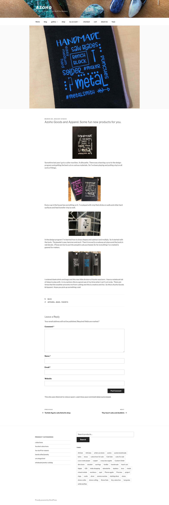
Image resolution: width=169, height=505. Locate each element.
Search (83, 440)
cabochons (39, 442)
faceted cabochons (42, 446)
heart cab (124, 464)
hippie (80, 468)
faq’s (113, 22)
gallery (54, 22)
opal (100, 472)
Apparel (51, 302)
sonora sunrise (102, 476)
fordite (106, 464)
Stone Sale (104, 480)
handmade (114, 464)
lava (122, 468)
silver (92, 476)
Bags (58, 302)
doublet (89, 464)
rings (79, 476)
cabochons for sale (97, 457)
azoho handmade (120, 453)
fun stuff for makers (42, 450)
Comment (49, 327)
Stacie (64, 119)
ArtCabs (88, 453)
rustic (86, 476)
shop (63, 22)
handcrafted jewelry (42, 454)
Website (48, 379)
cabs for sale (119, 457)
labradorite (106, 468)
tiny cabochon (116, 480)
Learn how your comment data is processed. (93, 397)
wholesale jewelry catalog (44, 462)
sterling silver (114, 476)
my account (74, 22)
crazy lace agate (106, 461)
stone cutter (82, 480)
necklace (93, 472)
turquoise (127, 480)
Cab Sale (109, 457)
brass (86, 457)
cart (95, 22)
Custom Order (119, 461)
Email (47, 367)
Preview (119, 472)
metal (129, 468)
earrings (98, 464)
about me (104, 22)
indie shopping (95, 468)
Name (48, 356)
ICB (86, 468)
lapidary (115, 468)
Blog (50, 299)
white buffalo (82, 484)
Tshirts (64, 302)
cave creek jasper (84, 461)
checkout (86, 22)
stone (124, 476)
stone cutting (93, 480)
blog (45, 22)
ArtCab (80, 453)
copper (95, 461)
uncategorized (40, 458)
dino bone (81, 464)
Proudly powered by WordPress (46, 500)
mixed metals (82, 472)
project (127, 472)
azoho (44, 7)
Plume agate (109, 472)
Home (38, 22)
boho (79, 457)
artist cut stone (99, 453)
